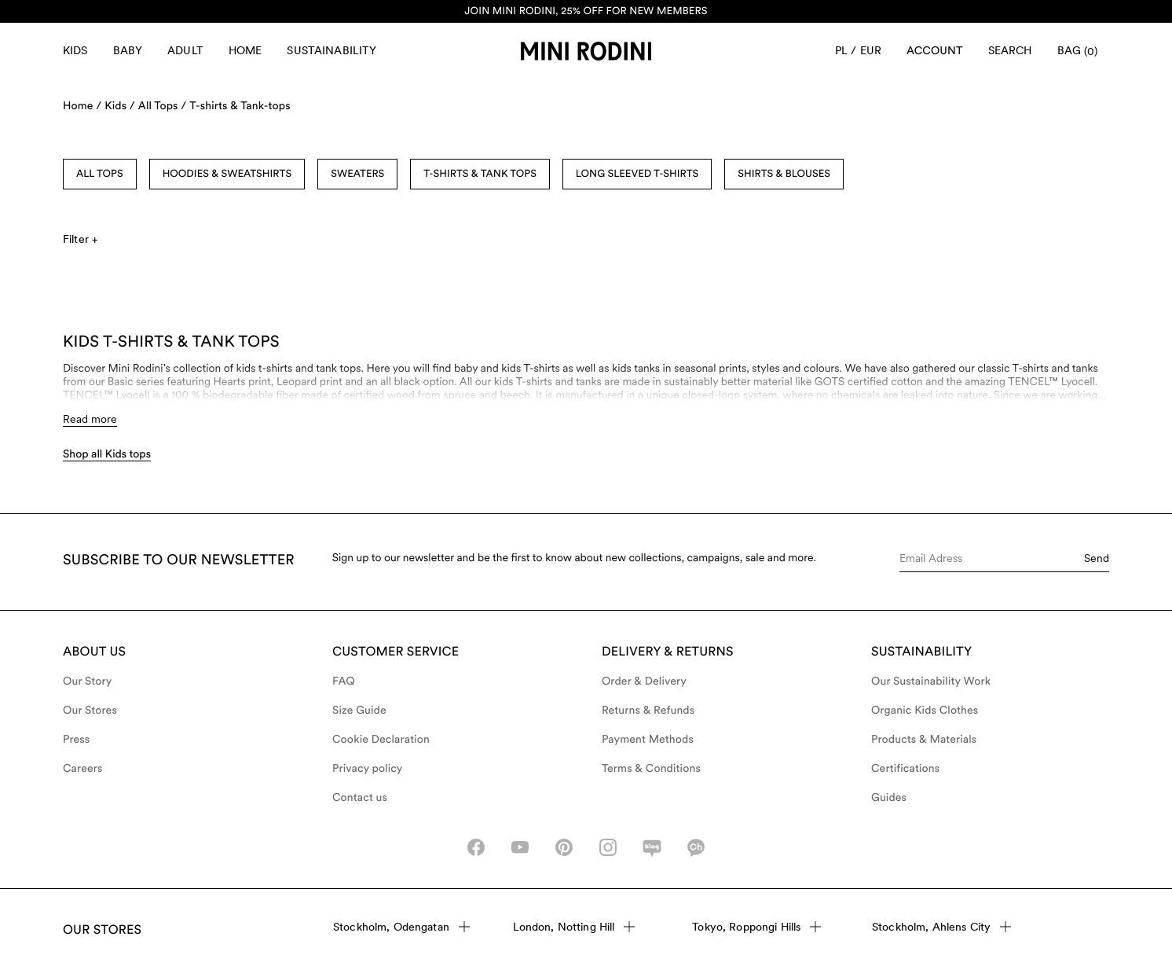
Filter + (80, 239)
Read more (90, 419)
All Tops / (162, 106)
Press (76, 739)
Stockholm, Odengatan (401, 926)
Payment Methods (648, 739)
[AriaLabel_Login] (934, 51)
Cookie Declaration (381, 739)
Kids (75, 50)
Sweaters (357, 174)
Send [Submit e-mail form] (1096, 558)
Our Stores (90, 710)
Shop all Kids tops (107, 454)
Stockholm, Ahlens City (941, 926)
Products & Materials (923, 739)
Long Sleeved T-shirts (637, 174)
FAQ (343, 681)
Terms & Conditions (651, 768)
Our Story (87, 681)
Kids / (119, 106)
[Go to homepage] (586, 51)
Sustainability (331, 50)
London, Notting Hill (574, 926)
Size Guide (359, 710)
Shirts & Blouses (784, 174)
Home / (82, 106)
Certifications (905, 768)
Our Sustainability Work (931, 681)
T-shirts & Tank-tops (239, 106)
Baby (128, 50)
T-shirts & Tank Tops (480, 174)
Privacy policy (367, 768)
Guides (888, 798)
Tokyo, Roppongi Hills (756, 926)
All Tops (99, 174)
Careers (83, 768)
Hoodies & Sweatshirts (227, 174)
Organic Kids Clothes (924, 710)
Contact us (359, 798)
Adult (185, 50)
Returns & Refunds (648, 710)
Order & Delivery (644, 681)
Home (245, 50)
